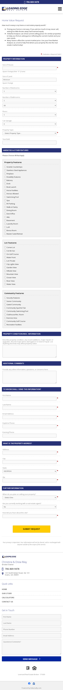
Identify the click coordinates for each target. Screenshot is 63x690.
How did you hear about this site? (15, 513)
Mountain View (11, 274)
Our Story (7, 593)
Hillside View (10, 271)
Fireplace (9, 174)
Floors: (5, 111)
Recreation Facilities (13, 324)
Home (4, 589)
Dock (7, 183)
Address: (6, 449)
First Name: (7, 395)
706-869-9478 (31, 2)
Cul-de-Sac (9, 251)
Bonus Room (10, 230)
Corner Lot (9, 247)
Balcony (8, 180)
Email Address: (8, 414)
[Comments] (31, 646)
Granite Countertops (13, 167)
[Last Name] (31, 623)
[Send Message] (31, 658)
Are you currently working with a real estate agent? (22, 503)
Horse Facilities (11, 190)
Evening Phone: (8, 432)
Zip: (4, 477)
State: (5, 468)
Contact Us (7, 601)
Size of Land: (7, 76)
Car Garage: (7, 121)
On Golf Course (11, 254)
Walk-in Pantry (11, 207)
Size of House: (8, 65)
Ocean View (10, 277)
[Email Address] (31, 635)
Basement (9, 220)
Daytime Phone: (9, 423)
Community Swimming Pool (16, 311)
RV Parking (9, 204)
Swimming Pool (11, 197)
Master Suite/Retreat (13, 234)
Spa (7, 200)
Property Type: (8, 130)
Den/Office (9, 214)
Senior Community (12, 301)
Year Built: (6, 139)
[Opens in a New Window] (29, 683)
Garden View (10, 267)
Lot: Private (9, 261)
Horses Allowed (11, 193)
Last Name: (7, 404)
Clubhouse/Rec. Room (14, 314)
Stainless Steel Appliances (15, 170)
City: (4, 458)
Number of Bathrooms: (11, 97)
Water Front (10, 257)
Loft (7, 227)
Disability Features (12, 177)
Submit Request (31, 529)
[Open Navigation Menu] (60, 9)
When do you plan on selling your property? (19, 494)
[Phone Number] (31, 629)
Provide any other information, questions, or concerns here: (25, 369)
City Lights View (11, 264)
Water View (9, 284)
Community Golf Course (14, 321)
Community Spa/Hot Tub (15, 308)
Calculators (8, 597)
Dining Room (10, 210)
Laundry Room (11, 224)
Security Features (12, 298)
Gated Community (12, 304)
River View (9, 281)
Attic (7, 217)
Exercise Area (10, 318)
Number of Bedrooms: (11, 88)
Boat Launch (10, 187)
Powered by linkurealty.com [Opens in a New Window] (31, 688)
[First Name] (31, 616)
